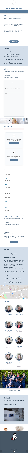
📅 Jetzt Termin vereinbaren (14, 41)
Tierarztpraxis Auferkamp (14, 8)
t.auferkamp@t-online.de (14, 446)
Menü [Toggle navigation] (6, 11)
